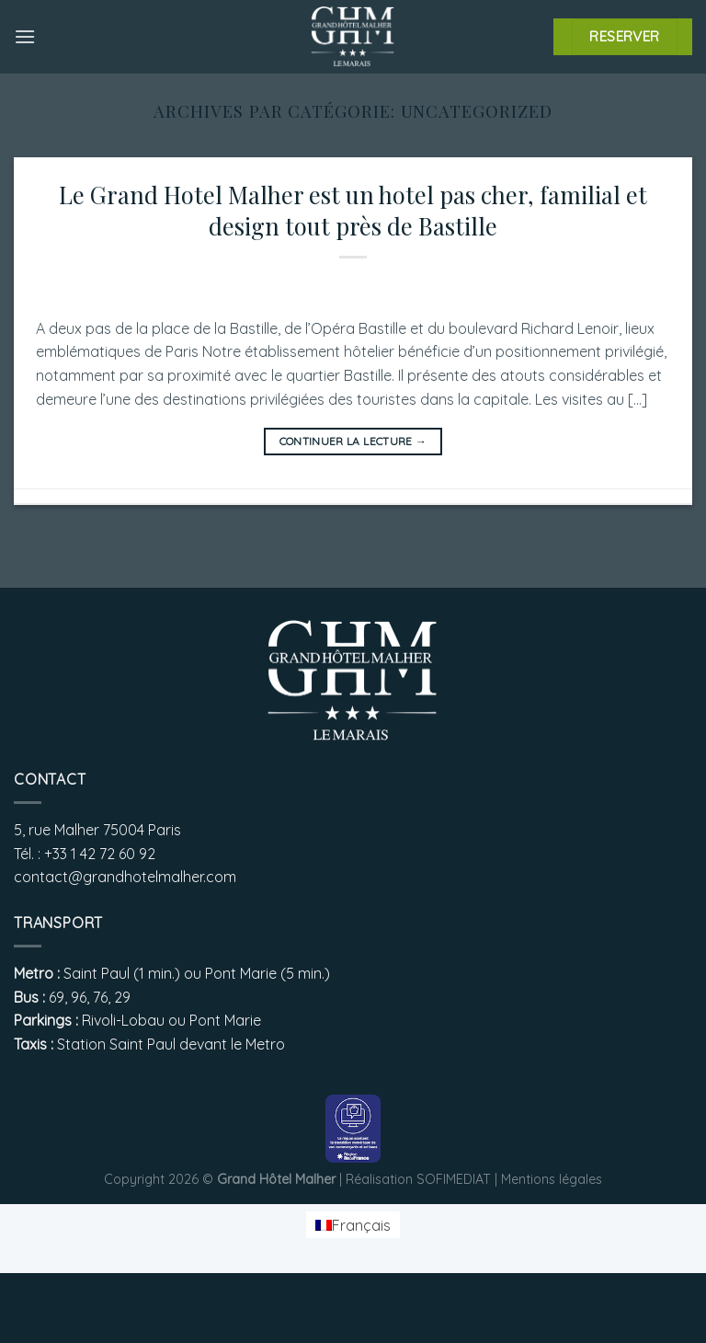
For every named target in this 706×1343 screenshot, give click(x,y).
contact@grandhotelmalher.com (125, 876)
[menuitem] (353, 1224)
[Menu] (25, 36)
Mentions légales (551, 1179)
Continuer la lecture (353, 441)
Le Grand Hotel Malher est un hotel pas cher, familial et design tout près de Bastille (353, 209)
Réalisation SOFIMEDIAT (418, 1179)
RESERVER (624, 36)
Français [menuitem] (361, 1225)
